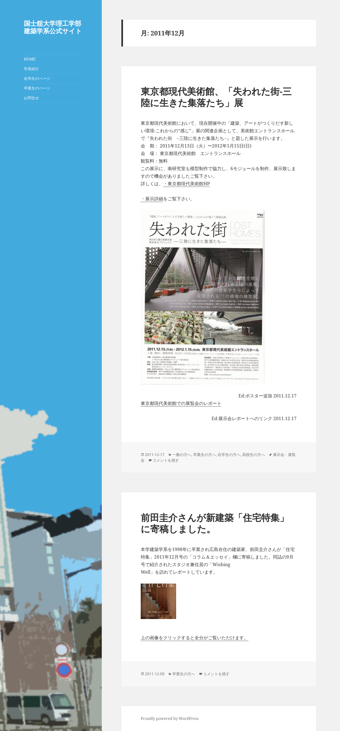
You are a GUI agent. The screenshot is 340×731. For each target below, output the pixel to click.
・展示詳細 (152, 199)
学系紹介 (31, 68)
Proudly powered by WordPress (170, 718)
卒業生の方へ (204, 454)
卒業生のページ (37, 88)
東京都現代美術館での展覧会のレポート (181, 403)
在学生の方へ (229, 454)
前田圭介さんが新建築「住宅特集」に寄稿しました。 (215, 523)
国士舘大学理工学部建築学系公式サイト (53, 27)
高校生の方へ (253, 454)
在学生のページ (37, 78)
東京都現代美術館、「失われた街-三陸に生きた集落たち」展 (216, 97)
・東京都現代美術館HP (186, 184)
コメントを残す (166, 460)
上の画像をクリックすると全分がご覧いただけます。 (194, 638)
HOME (30, 59)
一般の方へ (181, 454)
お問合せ (31, 97)
